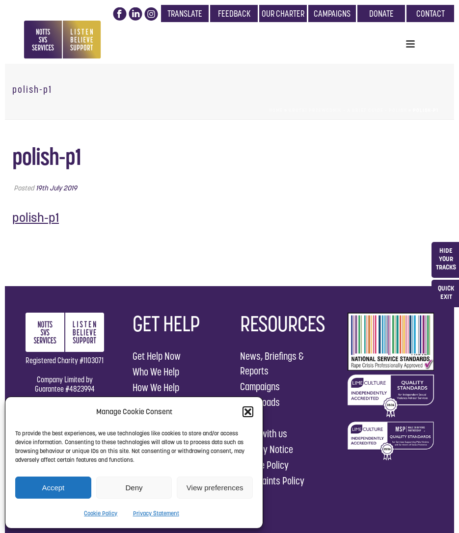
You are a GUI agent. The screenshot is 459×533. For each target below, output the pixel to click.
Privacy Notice (266, 449)
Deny (133, 487)
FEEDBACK (234, 13)
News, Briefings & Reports (272, 363)
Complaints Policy (272, 480)
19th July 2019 (56, 188)
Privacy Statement (156, 513)
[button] (248, 412)
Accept (53, 487)
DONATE (381, 13)
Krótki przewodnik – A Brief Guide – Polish (348, 110)
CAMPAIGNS (332, 13)
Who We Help (156, 371)
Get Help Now (157, 356)
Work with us (263, 433)
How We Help (156, 387)
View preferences (215, 487)
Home (276, 110)
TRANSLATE (184, 13)
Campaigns (260, 386)
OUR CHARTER (283, 13)
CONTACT (430, 13)
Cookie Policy (100, 513)
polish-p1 (35, 217)
